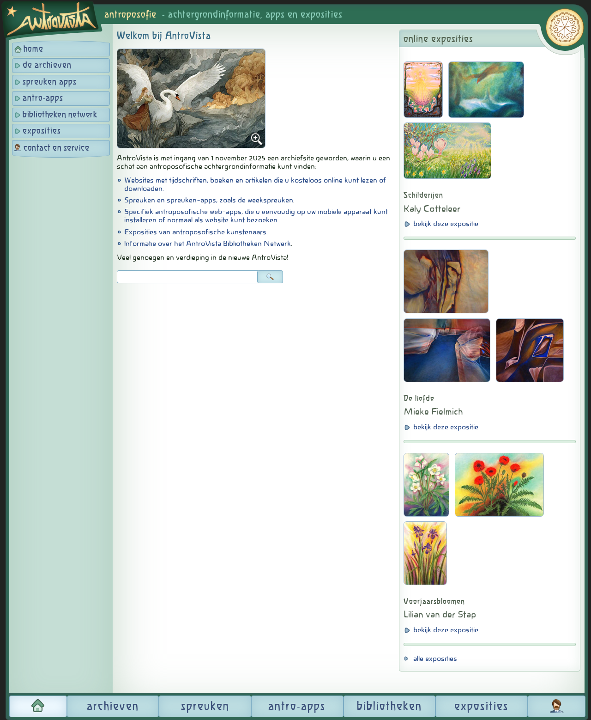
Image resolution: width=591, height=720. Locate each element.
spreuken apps (50, 82)
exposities (42, 131)
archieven (113, 706)
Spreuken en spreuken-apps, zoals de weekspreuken (208, 200)
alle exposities (435, 658)
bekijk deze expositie (445, 224)
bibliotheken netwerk (60, 115)
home (33, 49)
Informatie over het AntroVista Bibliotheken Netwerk (207, 243)
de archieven (47, 65)
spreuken (205, 706)
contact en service (56, 148)
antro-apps (43, 98)
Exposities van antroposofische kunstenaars (195, 232)
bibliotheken (389, 706)
